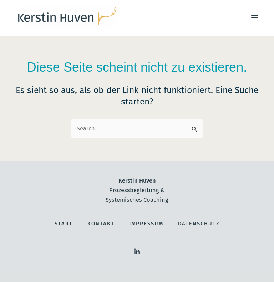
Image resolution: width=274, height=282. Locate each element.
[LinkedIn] (137, 251)
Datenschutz (199, 223)
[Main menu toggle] (254, 18)
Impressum (146, 223)
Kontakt (101, 223)
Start (64, 223)
